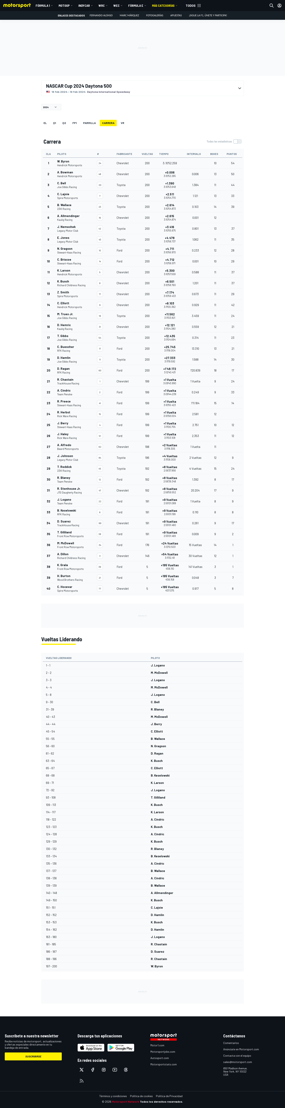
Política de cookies (141, 1096)
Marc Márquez (129, 15)
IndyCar (84, 5)
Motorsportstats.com (163, 1064)
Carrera (108, 123)
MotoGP (64, 5)
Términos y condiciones (113, 1096)
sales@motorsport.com (237, 1062)
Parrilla (89, 123)
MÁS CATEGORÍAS (163, 5)
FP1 (74, 123)
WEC (116, 5)
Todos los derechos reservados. (161, 1101)
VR (122, 123)
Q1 (54, 123)
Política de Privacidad (169, 1096)
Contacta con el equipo (237, 1055)
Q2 (64, 123)
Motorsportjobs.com (162, 1051)
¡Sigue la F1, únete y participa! (208, 15)
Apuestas (176, 15)
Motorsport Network (125, 1101)
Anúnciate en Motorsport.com (241, 1049)
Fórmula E (135, 5)
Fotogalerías (154, 15)
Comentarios (231, 1043)
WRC (102, 5)
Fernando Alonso (101, 15)
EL (45, 123)
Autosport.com (159, 1058)
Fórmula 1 (43, 5)
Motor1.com (157, 1045)
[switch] (224, 141)
